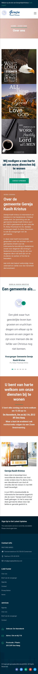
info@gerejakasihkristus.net (12, 561)
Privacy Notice (6, 590)
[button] (12, 369)
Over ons (4, 574)
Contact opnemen (19, 181)
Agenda (4, 582)
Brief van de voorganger (9, 578)
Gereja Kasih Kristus (15, 471)
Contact (4, 586)
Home (13, 26)
